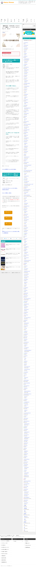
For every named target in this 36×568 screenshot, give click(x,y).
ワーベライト (26, 502)
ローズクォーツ (26, 494)
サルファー (25, 211)
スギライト (25, 249)
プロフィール (31, 20)
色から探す (5, 20)
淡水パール (25, 516)
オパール (25, 118)
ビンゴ (34, 20)
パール (25, 358)
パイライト (25, 355)
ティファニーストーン (27, 317)
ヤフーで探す (8, 223)
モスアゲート (26, 440)
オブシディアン (26, 121)
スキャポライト (26, 246)
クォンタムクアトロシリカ (28, 170)
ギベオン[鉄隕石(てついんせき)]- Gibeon (9, 169)
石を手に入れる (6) (4, 553)
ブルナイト (25, 388)
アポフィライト (26, 69)
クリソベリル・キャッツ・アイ (28, 184)
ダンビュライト (26, 309)
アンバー (25, 91)
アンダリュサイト (26, 86)
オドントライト (26, 113)
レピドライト (26, 489)
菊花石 (25, 521)
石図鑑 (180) (3, 555)
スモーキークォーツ (27, 271)
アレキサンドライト (27, 83)
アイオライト (26, 42)
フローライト (26, 377)
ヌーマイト (25, 336)
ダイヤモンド (26, 306)
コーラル (25, 200)
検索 (23, 24)
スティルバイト (26, 257)
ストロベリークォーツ (27, 260)
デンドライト (26, 325)
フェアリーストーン (27, 369)
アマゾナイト (26, 72)
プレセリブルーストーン (27, 393)
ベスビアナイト (26, 407)
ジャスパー (25, 238)
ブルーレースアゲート (27, 391)
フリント (25, 374)
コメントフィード (28, 545)
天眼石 (25, 505)
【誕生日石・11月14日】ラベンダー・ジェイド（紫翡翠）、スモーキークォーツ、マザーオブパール (13, 254)
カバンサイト (26, 140)
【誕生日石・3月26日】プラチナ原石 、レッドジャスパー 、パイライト (13, 249)
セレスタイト (26, 279)
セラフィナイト (26, 276)
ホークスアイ (26, 418)
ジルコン (25, 241)
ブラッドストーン (26, 385)
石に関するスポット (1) (5, 547)
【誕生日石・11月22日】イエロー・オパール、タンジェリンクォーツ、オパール (17, 272)
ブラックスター (26, 380)
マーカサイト (26, 429)
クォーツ (25, 173)
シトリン (25, 222)
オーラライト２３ (26, 129)
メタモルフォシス (26, 437)
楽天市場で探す (8, 212)
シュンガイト (26, 227)
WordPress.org (28, 547)
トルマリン (25, 331)
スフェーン (25, 265)
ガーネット (25, 159)
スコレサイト (26, 252)
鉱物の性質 (23, 20)
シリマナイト (26, 230)
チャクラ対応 (11, 20)
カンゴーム (25, 148)
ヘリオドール (26, 404)
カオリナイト (26, 135)
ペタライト (25, 410)
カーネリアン (26, 151)
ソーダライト (26, 287)
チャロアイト (26, 312)
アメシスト (25, 75)
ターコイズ (25, 301)
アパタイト (25, 64)
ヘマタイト (25, 399)
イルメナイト (26, 99)
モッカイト (25, 445)
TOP (8, 535)
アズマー (25, 53)
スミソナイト (26, 268)
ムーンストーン (26, 434)
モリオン (25, 448)
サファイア (25, 208)
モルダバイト (26, 453)
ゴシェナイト (26, 203)
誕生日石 (4, 32)
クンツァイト (26, 192)
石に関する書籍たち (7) (5, 549)
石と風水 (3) (3, 545)
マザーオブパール (26, 423)
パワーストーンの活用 (27, 20)
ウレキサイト (26, 102)
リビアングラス (26, 472)
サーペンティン (26, 219)
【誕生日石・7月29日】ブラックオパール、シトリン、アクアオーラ (13, 258)
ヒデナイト (25, 361)
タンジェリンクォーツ (27, 298)
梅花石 (25, 513)
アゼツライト (26, 61)
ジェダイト (25, 233)
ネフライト (25, 339)
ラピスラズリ (26, 464)
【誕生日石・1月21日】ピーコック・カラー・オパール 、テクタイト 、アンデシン (13, 263)
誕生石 (14, 20)
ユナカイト (25, 456)
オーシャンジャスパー (27, 124)
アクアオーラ (26, 45)
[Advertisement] (18, 11)
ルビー (25, 478)
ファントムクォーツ (27, 366)
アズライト (25, 56)
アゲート (25, 50)
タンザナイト (26, 295)
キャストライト (26, 162)
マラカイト (25, 426)
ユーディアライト (26, 459)
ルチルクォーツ (26, 475)
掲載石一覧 (1, 20)
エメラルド (25, 105)
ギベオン (25, 167)
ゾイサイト (25, 290)
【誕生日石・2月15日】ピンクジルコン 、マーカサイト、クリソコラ (13, 245)
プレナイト (25, 396)
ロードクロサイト (26, 497)
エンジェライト (26, 110)
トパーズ (25, 328)
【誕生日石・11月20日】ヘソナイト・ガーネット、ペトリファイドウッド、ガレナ (6, 272)
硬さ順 (18, 20)
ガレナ (25, 154)
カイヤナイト (26, 132)
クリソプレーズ (26, 181)
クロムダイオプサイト (27, 189)
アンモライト (26, 94)
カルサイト (25, 143)
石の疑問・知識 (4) (4, 551)
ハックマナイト (26, 347)
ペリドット (25, 415)
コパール (25, 197)
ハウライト (25, 344)
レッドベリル (26, 486)
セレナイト (25, 282)
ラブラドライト (26, 467)
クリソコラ (25, 178)
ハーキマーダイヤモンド (27, 350)
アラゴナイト (26, 80)
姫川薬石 (25, 508)
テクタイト (25, 320)
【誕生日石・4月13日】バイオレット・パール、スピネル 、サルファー (13, 267)
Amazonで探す (8, 217)
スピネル (25, 263)
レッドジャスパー (26, 483)
